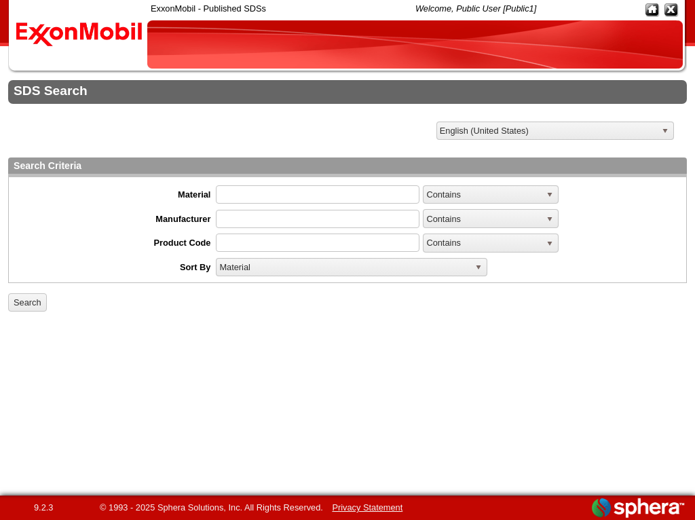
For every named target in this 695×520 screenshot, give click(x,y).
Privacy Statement (367, 507)
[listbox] (555, 131)
